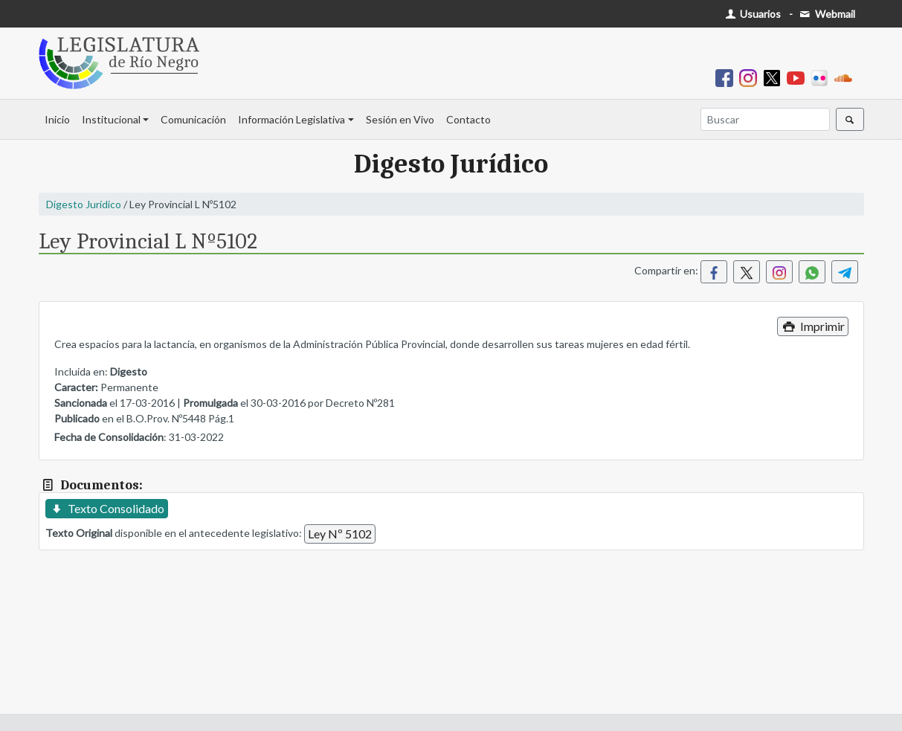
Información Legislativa (291, 119)
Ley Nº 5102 (340, 533)
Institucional (111, 119)
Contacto (468, 119)
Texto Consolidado (106, 508)
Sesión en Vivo (400, 119)
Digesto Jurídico (83, 204)
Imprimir (812, 326)
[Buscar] (765, 119)
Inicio (57, 119)
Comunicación (193, 119)
